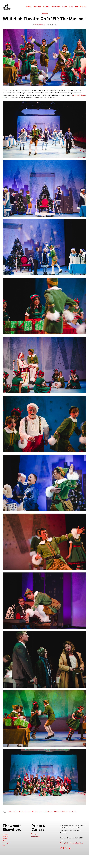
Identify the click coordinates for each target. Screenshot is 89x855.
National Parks (35, 836)
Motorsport (34, 834)
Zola (4, 845)
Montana (35, 812)
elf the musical (13, 812)
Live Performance (25, 812)
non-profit (42, 812)
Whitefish (57, 812)
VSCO (4, 840)
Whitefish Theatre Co (69, 812)
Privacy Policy (64, 843)
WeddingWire (6, 843)
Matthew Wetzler (39, 25)
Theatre (44, 13)
